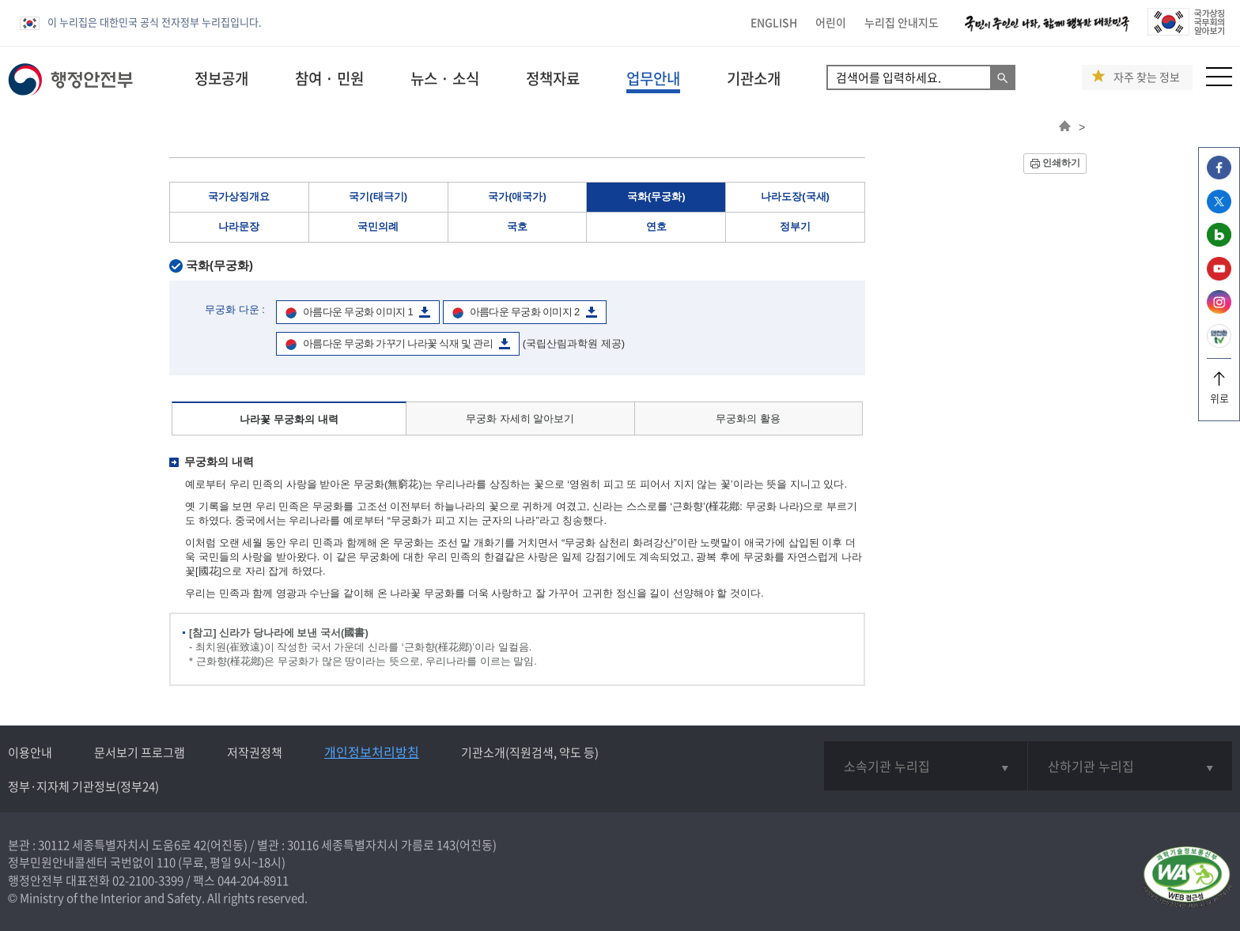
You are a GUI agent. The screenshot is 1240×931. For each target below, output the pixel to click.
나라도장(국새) (795, 196)
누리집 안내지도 (901, 22)
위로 (1219, 392)
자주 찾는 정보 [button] (1146, 77)
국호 (517, 226)
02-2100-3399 (147, 880)
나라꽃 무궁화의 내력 (289, 419)
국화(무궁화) (656, 196)
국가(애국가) (517, 196)
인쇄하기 (1061, 162)
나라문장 (238, 226)
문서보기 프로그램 (139, 752)
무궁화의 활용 (748, 418)
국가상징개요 (239, 196)
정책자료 (553, 78)
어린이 (830, 22)
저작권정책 (254, 752)
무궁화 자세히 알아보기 (520, 418)
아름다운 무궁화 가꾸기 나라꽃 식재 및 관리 (398, 343)
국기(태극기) (378, 196)
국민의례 (378, 226)
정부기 (795, 226)
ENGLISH (773, 22)
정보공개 (221, 78)
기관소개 (754, 78)
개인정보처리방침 (371, 751)
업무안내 (653, 78)
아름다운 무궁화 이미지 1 (358, 312)
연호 (656, 226)
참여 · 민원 (329, 78)
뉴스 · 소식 (444, 78)
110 (166, 862)
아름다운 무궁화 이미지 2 (525, 312)
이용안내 (30, 752)
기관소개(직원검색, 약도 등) (530, 752)
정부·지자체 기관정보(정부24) (83, 786)
